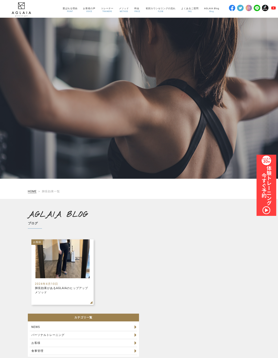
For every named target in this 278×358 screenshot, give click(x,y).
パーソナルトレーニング (48, 335)
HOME (32, 191)
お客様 (35, 343)
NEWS (35, 327)
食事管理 (37, 351)
